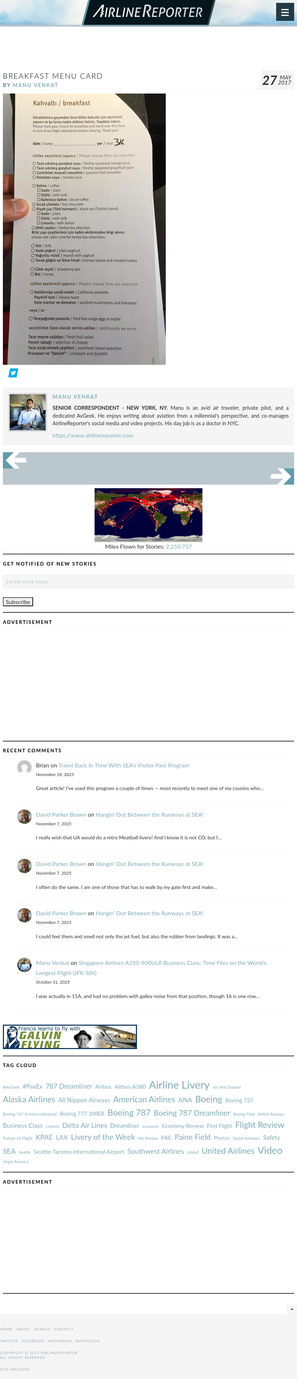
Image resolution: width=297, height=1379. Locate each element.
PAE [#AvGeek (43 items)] (166, 1137)
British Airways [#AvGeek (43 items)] (271, 1114)
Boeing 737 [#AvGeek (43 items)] (239, 1100)
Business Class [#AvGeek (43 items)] (23, 1125)
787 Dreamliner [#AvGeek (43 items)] (69, 1086)
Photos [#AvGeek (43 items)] (221, 1138)
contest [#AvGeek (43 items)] (52, 1126)
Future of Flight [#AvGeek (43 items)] (18, 1138)
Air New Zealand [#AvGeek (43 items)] (227, 1087)
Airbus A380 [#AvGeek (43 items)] (130, 1086)
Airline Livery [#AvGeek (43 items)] (179, 1084)
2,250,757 (179, 546)
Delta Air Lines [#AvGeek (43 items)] (84, 1125)
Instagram (60, 1341)
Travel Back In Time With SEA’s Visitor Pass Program (123, 765)
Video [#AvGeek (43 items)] (270, 1150)
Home (6, 1329)
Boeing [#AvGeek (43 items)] (208, 1099)
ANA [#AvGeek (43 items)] (185, 1100)
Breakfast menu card (53, 75)
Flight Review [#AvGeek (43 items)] (259, 1125)
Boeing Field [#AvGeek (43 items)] (244, 1114)
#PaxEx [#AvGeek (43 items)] (32, 1086)
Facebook (33, 1341)
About (23, 1329)
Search (42, 1329)
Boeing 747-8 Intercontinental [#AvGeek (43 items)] (30, 1114)
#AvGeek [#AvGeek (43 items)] (11, 1087)
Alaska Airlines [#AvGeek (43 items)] (29, 1099)
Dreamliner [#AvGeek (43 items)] (125, 1125)
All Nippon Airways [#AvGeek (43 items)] (84, 1100)
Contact (64, 1329)
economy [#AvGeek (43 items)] (150, 1126)
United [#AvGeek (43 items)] (192, 1152)
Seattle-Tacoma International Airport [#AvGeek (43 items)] (79, 1151)
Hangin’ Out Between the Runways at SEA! (150, 814)
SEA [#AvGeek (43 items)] (9, 1151)
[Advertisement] (148, 52)
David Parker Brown (61, 814)
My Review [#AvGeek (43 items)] (148, 1138)
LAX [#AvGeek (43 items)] (62, 1137)
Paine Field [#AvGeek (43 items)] (193, 1136)
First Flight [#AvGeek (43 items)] (219, 1125)
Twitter (9, 1341)
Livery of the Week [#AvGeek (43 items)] (103, 1137)
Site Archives (15, 1369)
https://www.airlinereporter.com (92, 435)
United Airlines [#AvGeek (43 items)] (228, 1151)
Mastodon (88, 1341)
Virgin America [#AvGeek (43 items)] (15, 1161)
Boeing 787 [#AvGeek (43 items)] (129, 1112)
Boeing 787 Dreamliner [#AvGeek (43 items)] (192, 1112)
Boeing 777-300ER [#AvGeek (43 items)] (82, 1113)
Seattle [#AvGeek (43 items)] (25, 1152)
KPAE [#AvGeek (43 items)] (44, 1137)
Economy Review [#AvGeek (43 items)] (183, 1125)
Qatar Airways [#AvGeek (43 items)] (246, 1138)
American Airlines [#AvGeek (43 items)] (144, 1099)
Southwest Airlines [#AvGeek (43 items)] (155, 1151)
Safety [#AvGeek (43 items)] (271, 1137)
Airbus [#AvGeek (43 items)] (103, 1086)
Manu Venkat (35, 85)
